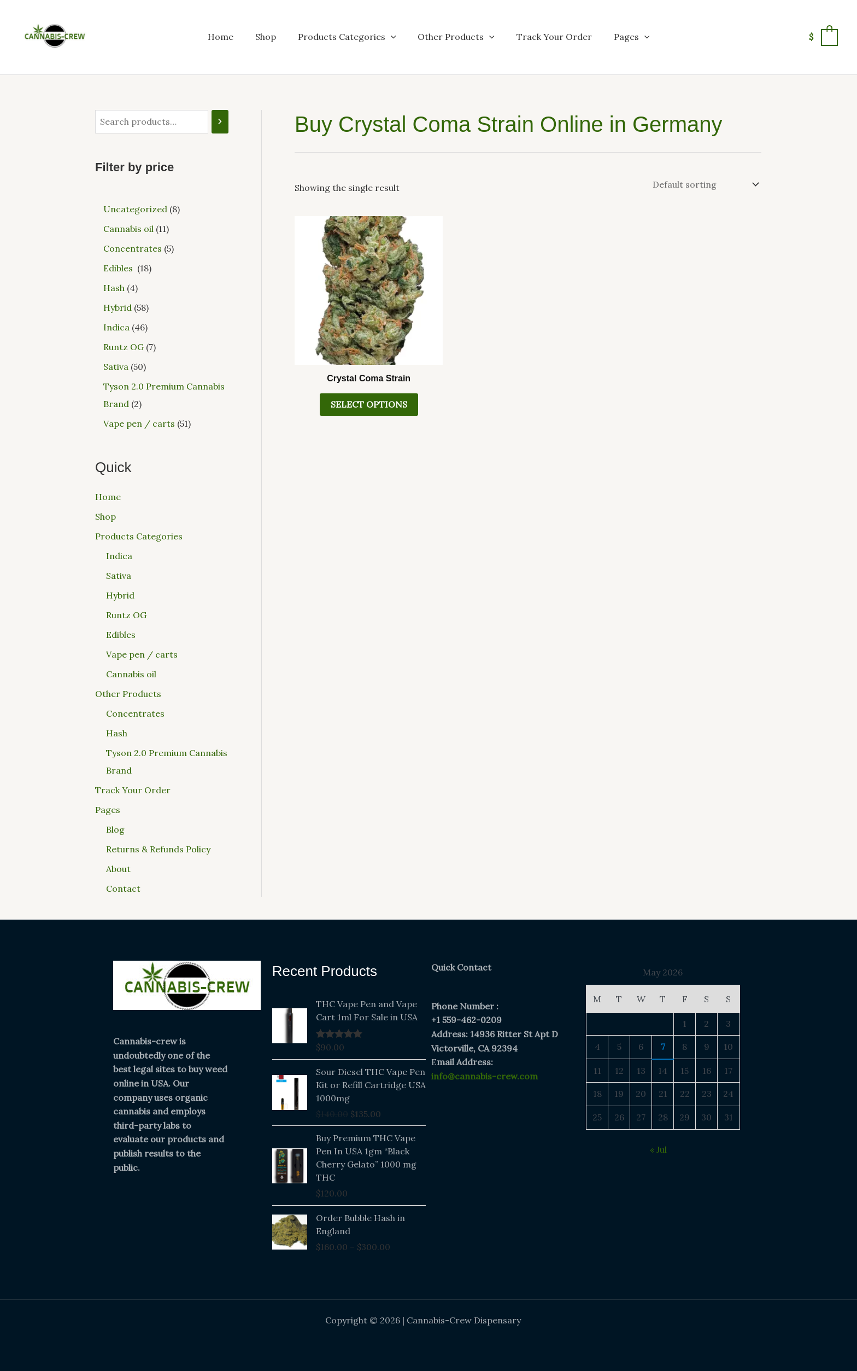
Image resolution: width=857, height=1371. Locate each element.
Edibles (122, 634)
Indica (119, 555)
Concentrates (135, 713)
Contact (123, 888)
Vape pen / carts (142, 654)
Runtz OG (126, 614)
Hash (116, 733)
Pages (632, 36)
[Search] (220, 121)
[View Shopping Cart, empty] (823, 37)
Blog (115, 829)
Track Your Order (554, 36)
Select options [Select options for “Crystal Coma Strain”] (369, 404)
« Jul (658, 1149)
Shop (265, 36)
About (118, 868)
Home (220, 36)
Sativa (118, 575)
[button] (390, 36)
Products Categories (347, 36)
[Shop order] (704, 184)
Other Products (456, 36)
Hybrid (120, 595)
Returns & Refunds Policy (158, 849)
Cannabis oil (131, 674)
